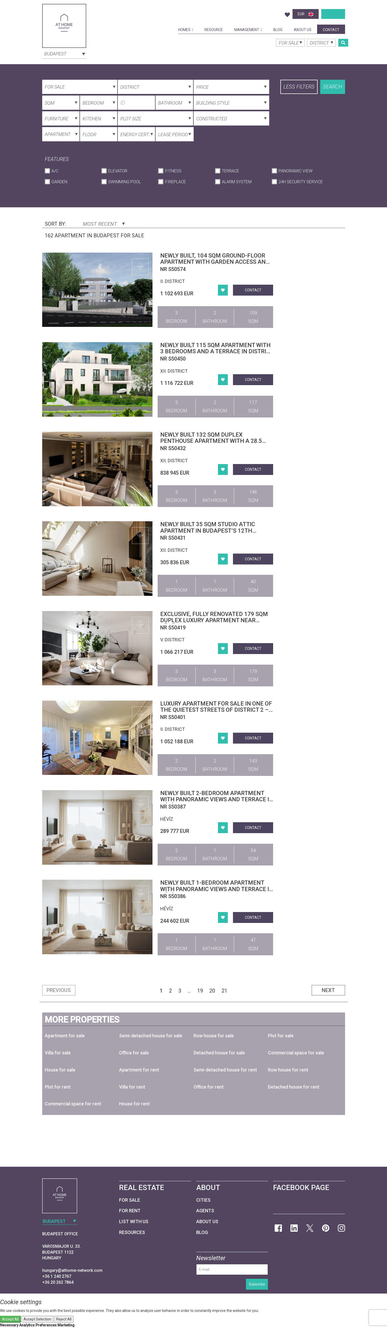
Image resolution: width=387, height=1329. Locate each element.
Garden (59, 181)
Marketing (66, 1325)
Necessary (9, 1325)
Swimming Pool (124, 181)
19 (200, 991)
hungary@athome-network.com (72, 1270)
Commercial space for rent (73, 1103)
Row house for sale (214, 1035)
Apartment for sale (65, 1035)
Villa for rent (132, 1087)
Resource (214, 30)
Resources (132, 1232)
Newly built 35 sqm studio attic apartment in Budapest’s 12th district (207, 530)
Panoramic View (295, 170)
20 (212, 991)
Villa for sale (58, 1052)
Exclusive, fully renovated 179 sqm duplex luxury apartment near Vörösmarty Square (214, 620)
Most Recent (104, 224)
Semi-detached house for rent (225, 1070)
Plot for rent (58, 1087)
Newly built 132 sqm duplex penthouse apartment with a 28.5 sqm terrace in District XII (211, 440)
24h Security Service (301, 181)
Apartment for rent (139, 1070)
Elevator (117, 170)
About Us (302, 30)
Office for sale (134, 1052)
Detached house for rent (293, 1087)
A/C (55, 170)
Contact (331, 30)
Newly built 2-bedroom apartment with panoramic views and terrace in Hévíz (216, 799)
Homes (185, 30)
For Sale (129, 1200)
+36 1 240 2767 (56, 1276)
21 (224, 991)
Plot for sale (281, 1035)
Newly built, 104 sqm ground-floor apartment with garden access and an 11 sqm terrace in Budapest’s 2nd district (215, 265)
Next (328, 990)
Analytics (27, 1325)
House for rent (134, 1103)
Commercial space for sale (296, 1052)
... (189, 991)
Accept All (10, 1319)
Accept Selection (37, 1319)
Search (332, 87)
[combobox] (64, 53)
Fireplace (175, 181)
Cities (203, 1200)
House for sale (60, 1070)
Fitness (173, 170)
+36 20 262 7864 (58, 1282)
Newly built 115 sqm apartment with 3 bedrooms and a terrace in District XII (216, 351)
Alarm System (237, 181)
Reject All (63, 1319)
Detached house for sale (219, 1052)
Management (248, 30)
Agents (205, 1210)
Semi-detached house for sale (150, 1035)
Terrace (230, 170)
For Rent (130, 1210)
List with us (133, 1221)
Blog (277, 30)
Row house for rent (288, 1070)
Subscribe (257, 1284)
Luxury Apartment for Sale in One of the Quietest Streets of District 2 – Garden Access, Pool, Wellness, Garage (216, 713)
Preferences (46, 1325)
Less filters (299, 87)
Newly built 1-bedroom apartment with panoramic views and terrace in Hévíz (216, 888)
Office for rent (209, 1087)
